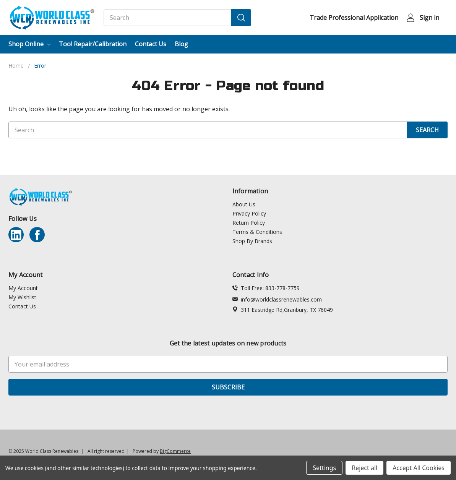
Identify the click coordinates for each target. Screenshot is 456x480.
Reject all (364, 468)
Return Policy (248, 222)
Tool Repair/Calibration (93, 44)
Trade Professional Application (354, 17)
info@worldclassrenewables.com (277, 299)
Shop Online (29, 44)
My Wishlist (22, 297)
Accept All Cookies (419, 468)
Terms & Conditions (257, 231)
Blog (181, 44)
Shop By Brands (252, 241)
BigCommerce (175, 451)
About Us (243, 204)
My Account (23, 288)
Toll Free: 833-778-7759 (266, 288)
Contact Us (150, 44)
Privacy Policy (249, 213)
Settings (324, 468)
